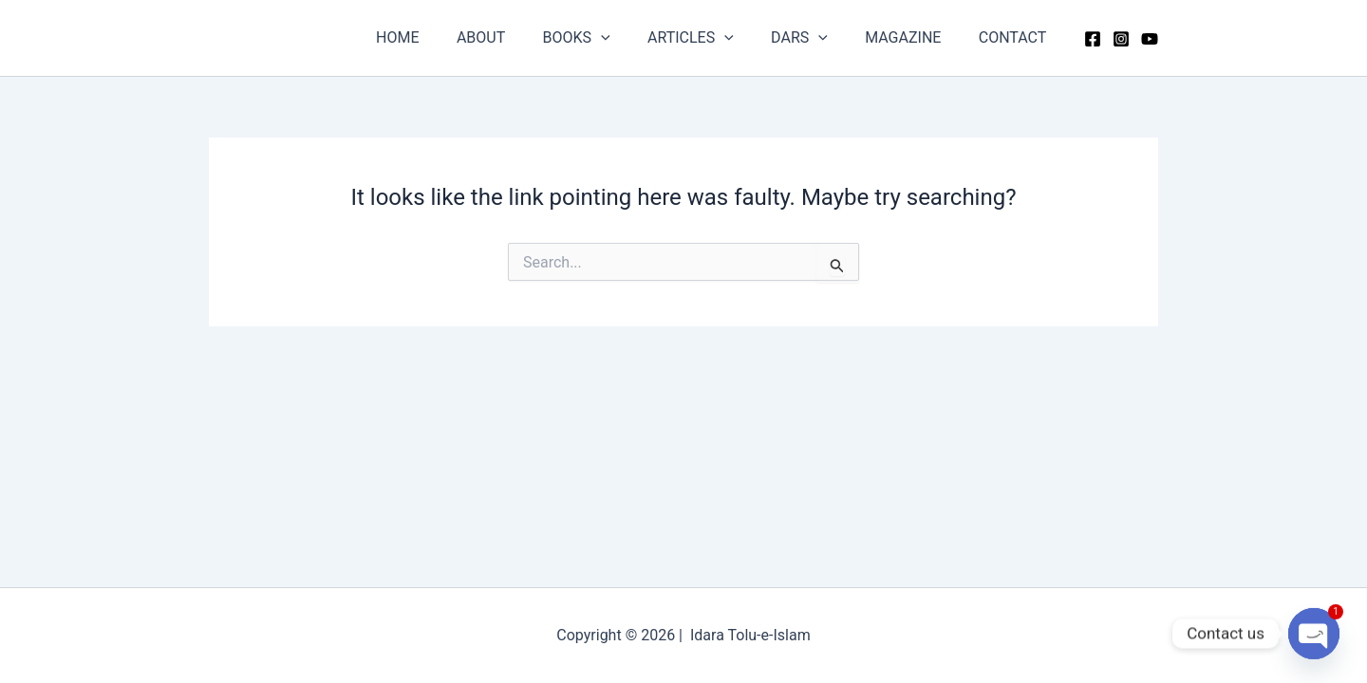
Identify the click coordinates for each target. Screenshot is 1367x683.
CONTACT (1016, 37)
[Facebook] (1092, 38)
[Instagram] (1121, 38)
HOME (442, 37)
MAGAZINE (913, 37)
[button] (632, 38)
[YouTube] (1149, 38)
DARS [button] (816, 38)
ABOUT (519, 37)
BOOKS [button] (607, 38)
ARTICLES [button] (715, 38)
